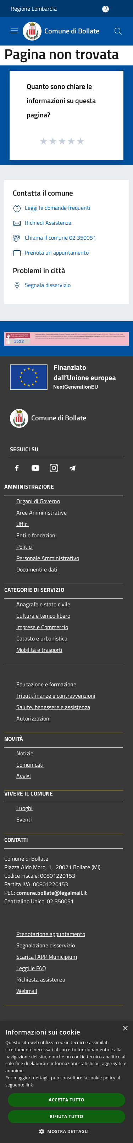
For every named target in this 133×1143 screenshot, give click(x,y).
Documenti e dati (36, 569)
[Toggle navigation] (14, 30)
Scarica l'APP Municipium (46, 956)
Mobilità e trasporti (39, 649)
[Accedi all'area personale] (105, 9)
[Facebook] (17, 468)
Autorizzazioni (33, 718)
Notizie (24, 753)
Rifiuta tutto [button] (66, 1116)
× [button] (125, 1028)
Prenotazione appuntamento (50, 934)
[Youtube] (35, 468)
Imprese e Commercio (42, 627)
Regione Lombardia (34, 8)
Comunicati (30, 764)
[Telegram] (72, 468)
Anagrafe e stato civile (43, 604)
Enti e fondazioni (36, 535)
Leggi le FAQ (31, 968)
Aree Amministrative (41, 512)
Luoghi (24, 808)
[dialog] (66, 1082)
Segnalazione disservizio (45, 945)
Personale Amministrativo (47, 558)
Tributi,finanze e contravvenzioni (55, 695)
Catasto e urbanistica (41, 638)
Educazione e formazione (46, 684)
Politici (24, 546)
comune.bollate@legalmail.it (51, 892)
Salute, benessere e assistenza (53, 707)
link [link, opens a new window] (29, 1085)
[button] (66, 1131)
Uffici (22, 524)
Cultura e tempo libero (43, 615)
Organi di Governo (38, 501)
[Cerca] (118, 31)
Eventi (24, 819)
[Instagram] (54, 468)
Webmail (26, 991)
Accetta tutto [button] (66, 1100)
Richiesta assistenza (40, 979)
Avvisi (23, 776)
